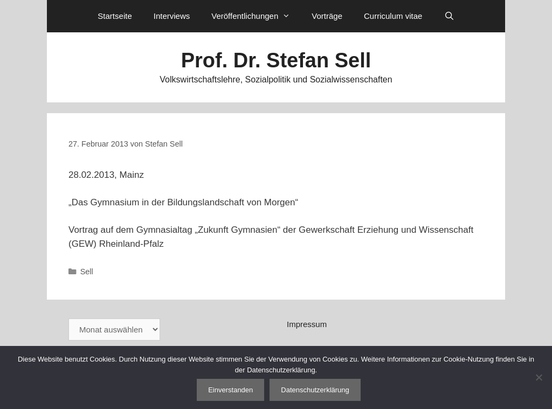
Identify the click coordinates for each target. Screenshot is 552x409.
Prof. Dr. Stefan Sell (276, 60)
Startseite (115, 15)
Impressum (307, 324)
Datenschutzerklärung (315, 390)
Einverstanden (230, 390)
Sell (86, 271)
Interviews (172, 15)
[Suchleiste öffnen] (449, 16)
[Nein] (538, 377)
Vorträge (327, 15)
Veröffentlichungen (256, 16)
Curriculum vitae (393, 15)
